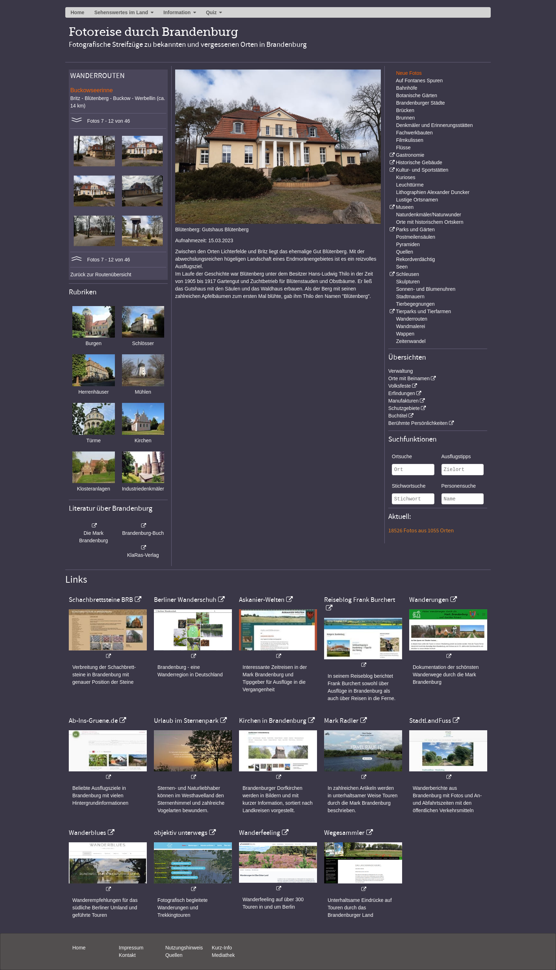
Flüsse (403, 147)
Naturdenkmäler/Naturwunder (428, 214)
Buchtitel (397, 416)
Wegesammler (344, 832)
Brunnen (405, 118)
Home (77, 12)
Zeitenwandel (411, 341)
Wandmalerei (410, 326)
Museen (404, 207)
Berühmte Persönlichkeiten (417, 423)
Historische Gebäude (419, 162)
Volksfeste (399, 386)
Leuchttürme (410, 185)
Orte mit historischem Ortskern (429, 222)
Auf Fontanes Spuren (419, 80)
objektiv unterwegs (180, 832)
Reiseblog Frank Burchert (359, 599)
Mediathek (223, 955)
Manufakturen (403, 401)
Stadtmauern (410, 296)
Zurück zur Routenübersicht (100, 274)
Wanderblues (87, 832)
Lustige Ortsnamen (417, 200)
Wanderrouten (411, 319)
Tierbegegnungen (415, 304)
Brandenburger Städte (420, 103)
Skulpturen (408, 281)
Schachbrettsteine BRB (101, 599)
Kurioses (405, 177)
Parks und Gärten (415, 229)
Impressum (131, 947)
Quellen (404, 252)
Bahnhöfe (406, 88)
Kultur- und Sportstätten (422, 170)
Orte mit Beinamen (409, 378)
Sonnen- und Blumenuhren (425, 289)
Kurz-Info (222, 947)
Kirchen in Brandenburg (272, 720)
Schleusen (407, 274)
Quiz (211, 12)
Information (177, 12)
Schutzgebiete (404, 408)
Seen (402, 267)
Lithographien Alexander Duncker (432, 192)
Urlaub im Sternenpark (186, 720)
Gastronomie (410, 155)
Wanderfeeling (259, 832)
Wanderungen (429, 599)
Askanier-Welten (261, 599)
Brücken (405, 110)
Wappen (405, 334)
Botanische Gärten (416, 95)
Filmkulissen (409, 140)
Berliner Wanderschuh (185, 599)
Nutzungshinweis (184, 947)
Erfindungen (401, 393)
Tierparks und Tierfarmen (423, 311)
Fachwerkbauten (414, 132)
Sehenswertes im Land (121, 12)
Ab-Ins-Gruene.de (93, 720)
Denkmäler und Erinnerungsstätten (434, 125)
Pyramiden (408, 244)
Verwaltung (400, 371)
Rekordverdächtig (415, 259)
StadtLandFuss (430, 720)
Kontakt (127, 955)
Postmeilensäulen (415, 237)
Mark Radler (341, 720)
